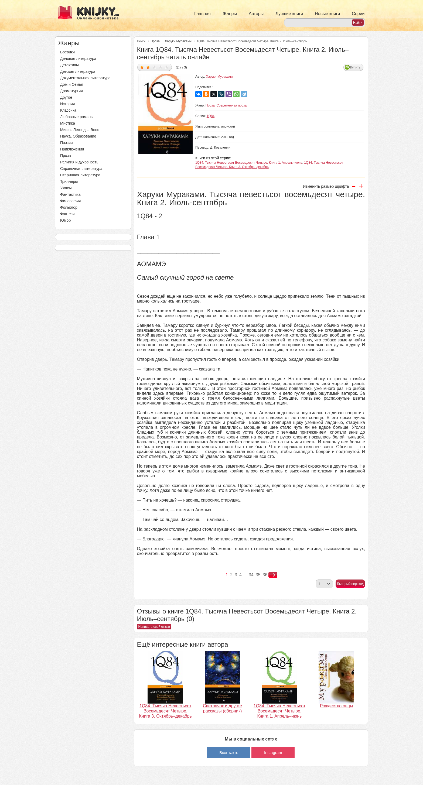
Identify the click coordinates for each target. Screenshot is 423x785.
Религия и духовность (79, 162)
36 (264, 575)
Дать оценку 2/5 (148, 67)
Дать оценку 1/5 (142, 67)
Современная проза (231, 105)
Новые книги (327, 13)
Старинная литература (80, 175)
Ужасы (66, 188)
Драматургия (71, 91)
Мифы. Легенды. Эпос (79, 130)
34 (251, 575)
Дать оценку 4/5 (160, 67)
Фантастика (70, 194)
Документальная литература (85, 78)
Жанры (230, 13)
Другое (66, 97)
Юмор (65, 220)
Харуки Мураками (178, 41)
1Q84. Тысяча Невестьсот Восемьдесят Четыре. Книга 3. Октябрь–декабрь (165, 711)
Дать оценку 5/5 (167, 67)
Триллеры (69, 181)
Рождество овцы (336, 706)
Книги (141, 41)
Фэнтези (67, 214)
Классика (68, 110)
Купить (355, 67)
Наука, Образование (78, 136)
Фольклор (68, 207)
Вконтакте (228, 752)
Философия (70, 201)
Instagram (273, 752)
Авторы (256, 13)
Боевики (67, 52)
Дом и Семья (71, 84)
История (67, 104)
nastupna (272, 575)
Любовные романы (76, 117)
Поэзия (66, 142)
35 (258, 575)
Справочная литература (81, 168)
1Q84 (210, 116)
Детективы (69, 65)
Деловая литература (78, 58)
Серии (358, 13)
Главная (202, 13)
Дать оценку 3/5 (154, 67)
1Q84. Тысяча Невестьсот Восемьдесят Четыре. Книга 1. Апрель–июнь (248, 162)
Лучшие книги (289, 13)
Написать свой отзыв (154, 627)
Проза (65, 155)
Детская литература (77, 71)
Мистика (67, 123)
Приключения (72, 149)
